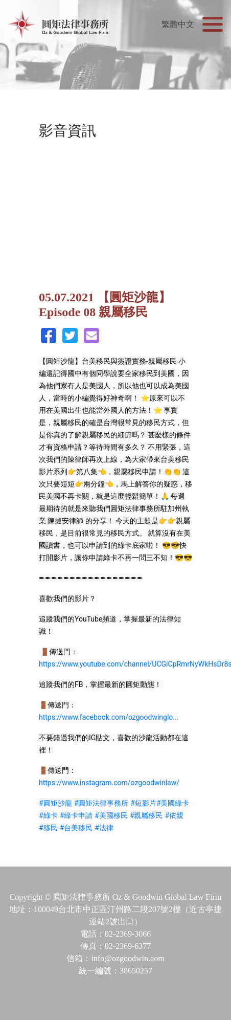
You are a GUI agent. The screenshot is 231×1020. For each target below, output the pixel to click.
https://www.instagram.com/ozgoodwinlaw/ (109, 783)
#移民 (48, 828)
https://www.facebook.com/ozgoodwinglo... (108, 717)
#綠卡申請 (76, 815)
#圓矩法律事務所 (101, 803)
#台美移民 (76, 828)
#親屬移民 (146, 815)
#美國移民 (111, 815)
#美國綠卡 (173, 803)
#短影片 (143, 803)
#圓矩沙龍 (55, 803)
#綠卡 (48, 815)
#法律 (104, 828)
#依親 (174, 815)
